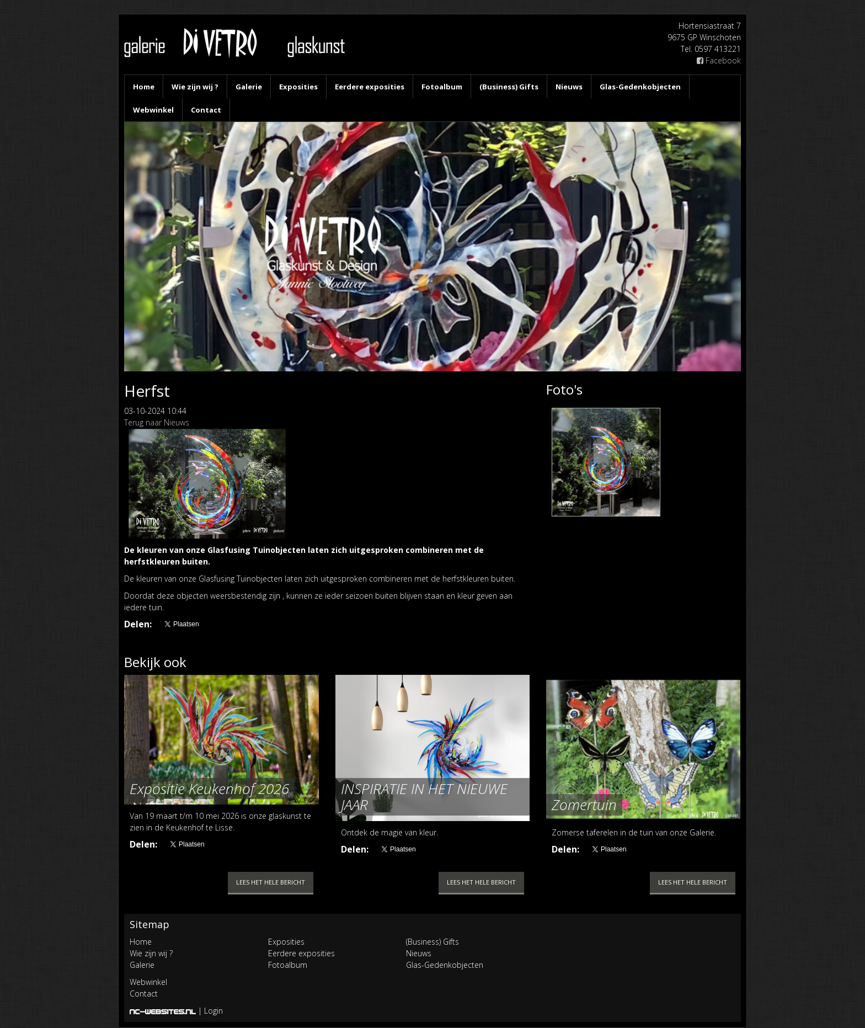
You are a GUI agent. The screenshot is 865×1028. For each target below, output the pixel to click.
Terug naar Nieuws (156, 422)
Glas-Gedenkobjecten (640, 87)
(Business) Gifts (508, 87)
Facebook (719, 60)
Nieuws (569, 87)
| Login (210, 1010)
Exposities (298, 87)
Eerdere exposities (369, 87)
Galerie (249, 87)
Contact (206, 110)
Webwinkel (153, 110)
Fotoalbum (441, 87)
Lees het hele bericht (270, 882)
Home (143, 87)
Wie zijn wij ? (195, 87)
